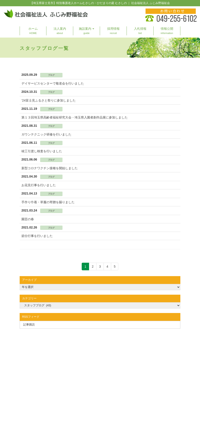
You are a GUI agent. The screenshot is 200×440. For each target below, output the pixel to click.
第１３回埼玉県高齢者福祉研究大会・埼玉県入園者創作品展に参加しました (74, 117)
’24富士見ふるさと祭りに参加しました (48, 100)
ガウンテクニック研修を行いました (46, 134)
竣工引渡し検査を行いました (41, 151)
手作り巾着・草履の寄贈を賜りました (48, 202)
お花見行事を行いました (38, 185)
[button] (86, 31)
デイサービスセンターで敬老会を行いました (52, 83)
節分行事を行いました (37, 236)
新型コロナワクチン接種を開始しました (49, 168)
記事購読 (29, 324)
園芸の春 (27, 219)
